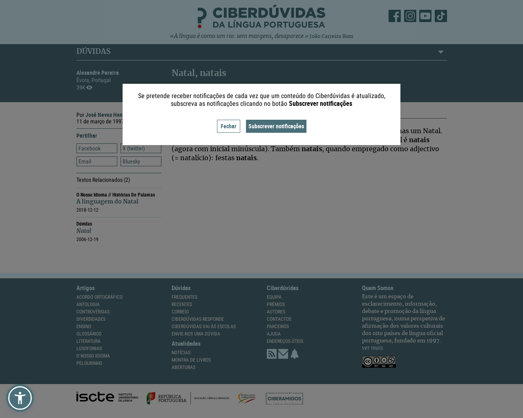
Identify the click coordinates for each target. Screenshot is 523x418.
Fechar (229, 126)
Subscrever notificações (276, 126)
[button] (20, 398)
